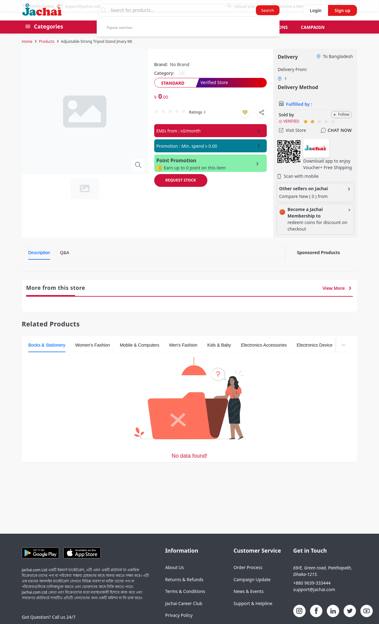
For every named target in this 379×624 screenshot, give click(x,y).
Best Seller (114, 39)
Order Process (247, 579)
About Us (174, 579)
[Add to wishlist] (245, 124)
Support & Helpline (252, 615)
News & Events (248, 603)
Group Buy (153, 39)
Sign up (342, 22)
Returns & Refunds (184, 591)
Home (27, 53)
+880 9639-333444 (311, 595)
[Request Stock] (180, 192)
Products (46, 53)
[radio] (156, 123)
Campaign (313, 39)
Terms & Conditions (185, 603)
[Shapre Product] (261, 124)
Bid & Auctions (270, 39)
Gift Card (227, 39)
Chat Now (336, 142)
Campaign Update (251, 591)
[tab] (39, 264)
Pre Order (191, 39)
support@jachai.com (314, 601)
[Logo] (42, 26)
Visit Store (292, 142)
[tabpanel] (157, 278)
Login (315, 22)
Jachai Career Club (183, 615)
